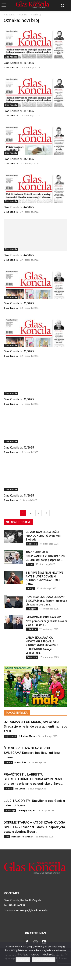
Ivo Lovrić (20, 788)
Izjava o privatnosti (44, 959)
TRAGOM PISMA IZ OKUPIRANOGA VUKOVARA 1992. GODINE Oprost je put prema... (46, 556)
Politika (8, 788)
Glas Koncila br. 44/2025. (19, 207)
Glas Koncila (11, 56)
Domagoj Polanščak (22, 836)
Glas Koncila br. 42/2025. (19, 399)
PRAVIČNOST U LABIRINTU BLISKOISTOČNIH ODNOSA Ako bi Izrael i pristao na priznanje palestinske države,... (33, 778)
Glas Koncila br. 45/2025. (19, 159)
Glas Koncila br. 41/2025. (19, 495)
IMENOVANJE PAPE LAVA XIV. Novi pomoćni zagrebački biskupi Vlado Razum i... (46, 621)
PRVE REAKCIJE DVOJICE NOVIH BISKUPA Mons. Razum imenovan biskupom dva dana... (46, 600)
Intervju (30, 588)
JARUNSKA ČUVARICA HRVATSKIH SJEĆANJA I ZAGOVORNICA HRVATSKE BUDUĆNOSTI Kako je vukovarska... (42, 645)
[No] (66, 954)
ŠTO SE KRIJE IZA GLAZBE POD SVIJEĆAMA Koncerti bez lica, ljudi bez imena (32, 752)
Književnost (10, 736)
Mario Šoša (20, 762)
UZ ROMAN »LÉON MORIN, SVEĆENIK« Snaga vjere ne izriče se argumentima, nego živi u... (35, 726)
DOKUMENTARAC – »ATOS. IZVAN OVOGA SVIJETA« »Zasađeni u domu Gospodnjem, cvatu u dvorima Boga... (35, 826)
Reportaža (32, 657)
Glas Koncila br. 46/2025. (19, 63)
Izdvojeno (32, 608)
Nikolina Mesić (27, 736)
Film (7, 836)
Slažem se (23, 959)
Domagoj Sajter (26, 810)
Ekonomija (10, 810)
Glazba (8, 762)
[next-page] (46, 513)
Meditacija (32, 543)
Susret (30, 564)
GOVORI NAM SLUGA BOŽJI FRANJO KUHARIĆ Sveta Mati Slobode (43, 535)
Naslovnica (10, 14)
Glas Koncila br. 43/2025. (19, 303)
